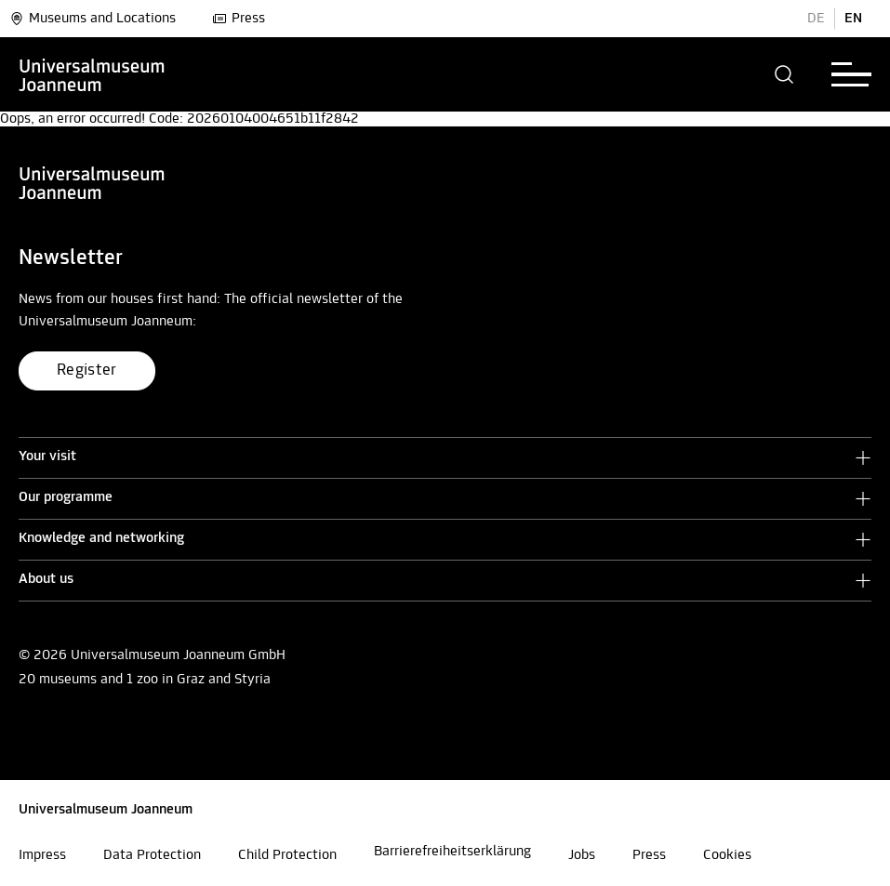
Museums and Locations (92, 18)
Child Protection (287, 855)
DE (816, 18)
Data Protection (152, 855)
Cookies (727, 855)
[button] (784, 74)
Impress (42, 855)
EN (853, 18)
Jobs (581, 855)
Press (238, 18)
